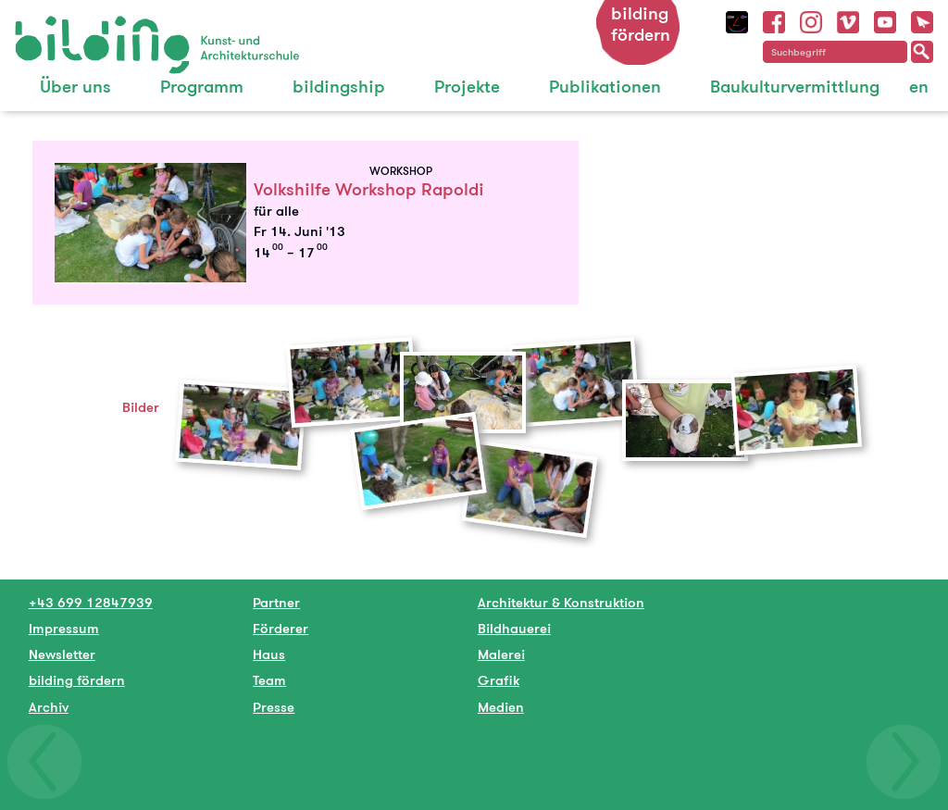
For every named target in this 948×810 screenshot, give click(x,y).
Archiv (49, 707)
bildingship (339, 86)
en (919, 86)
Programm (201, 86)
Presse (273, 707)
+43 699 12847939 (91, 602)
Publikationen (605, 86)
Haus (269, 654)
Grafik (498, 680)
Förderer (280, 628)
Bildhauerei (514, 628)
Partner (276, 602)
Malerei (501, 654)
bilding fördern (640, 24)
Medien (501, 707)
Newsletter (62, 654)
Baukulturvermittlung (794, 86)
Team (269, 680)
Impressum (64, 628)
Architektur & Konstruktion (561, 602)
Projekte (467, 86)
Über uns (75, 86)
